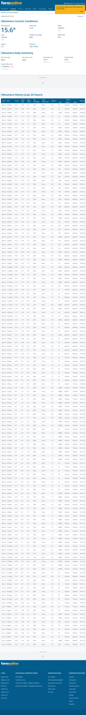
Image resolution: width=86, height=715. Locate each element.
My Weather (5, 9)
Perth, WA (3, 686)
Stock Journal (51, 686)
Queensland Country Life (55, 683)
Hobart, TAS (4, 695)
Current (13, 9)
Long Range (42, 9)
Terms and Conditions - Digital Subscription (27, 683)
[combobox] (81, 16)
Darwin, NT (4, 698)
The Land (50, 692)
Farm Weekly (51, 677)
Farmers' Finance (74, 698)
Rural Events (72, 683)
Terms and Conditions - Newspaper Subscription (29, 686)
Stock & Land (51, 689)
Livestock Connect (74, 686)
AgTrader (71, 677)
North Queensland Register (55, 680)
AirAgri (71, 701)
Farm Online (72, 692)
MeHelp (71, 695)
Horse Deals (72, 689)
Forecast (20, 9)
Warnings (28, 9)
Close (81, 11)
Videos (50, 9)
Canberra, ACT (5, 692)
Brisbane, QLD (5, 683)
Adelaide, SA (4, 689)
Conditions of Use (20, 680)
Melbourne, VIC (5, 680)
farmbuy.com (72, 680)
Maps (35, 9)
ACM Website (19, 677)
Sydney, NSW (4, 677)
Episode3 (71, 704)
